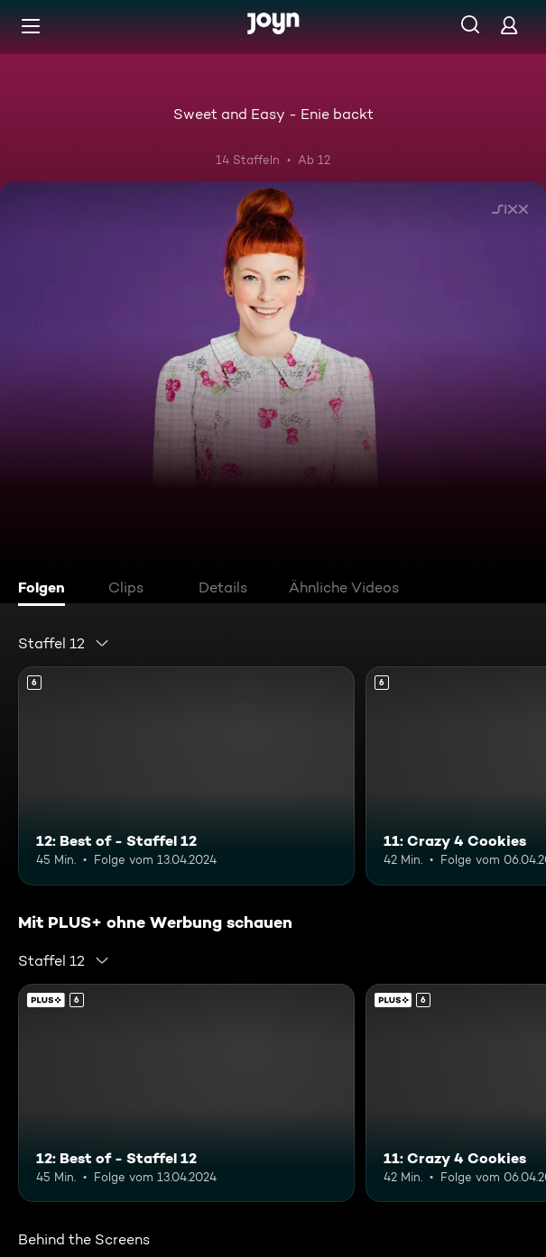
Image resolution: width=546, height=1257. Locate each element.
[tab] (46, 589)
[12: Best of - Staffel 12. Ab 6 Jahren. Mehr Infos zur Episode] (186, 775)
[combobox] (64, 642)
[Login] (509, 25)
